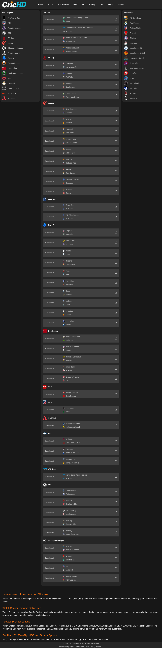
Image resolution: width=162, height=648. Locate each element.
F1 (83, 5)
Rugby (111, 5)
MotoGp (92, 5)
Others (121, 5)
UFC (101, 5)
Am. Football (63, 5)
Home (40, 5)
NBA (75, 5)
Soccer (51, 5)
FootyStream (96, 646)
